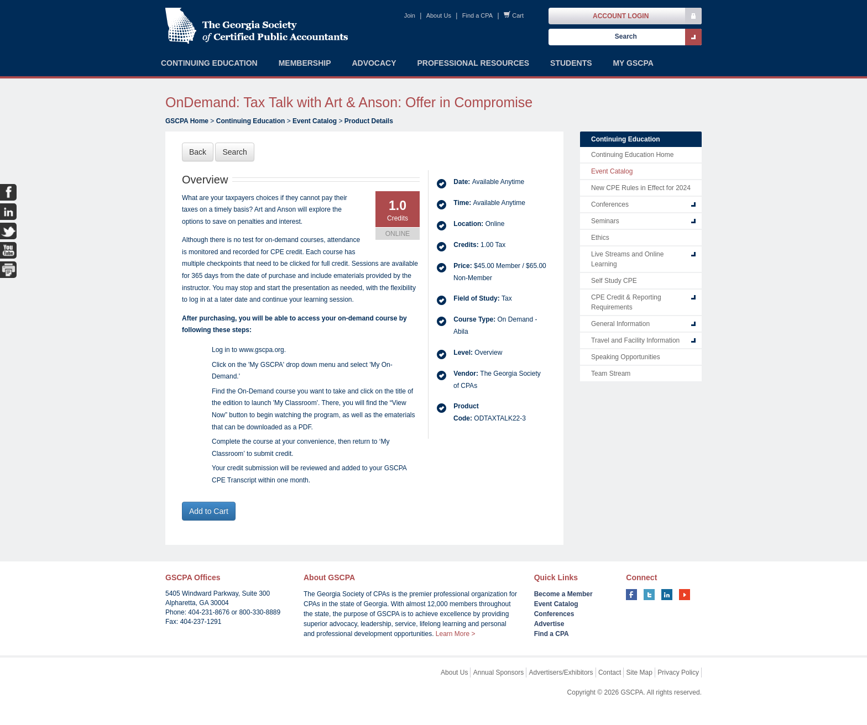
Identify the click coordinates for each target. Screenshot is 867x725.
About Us (438, 15)
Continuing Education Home (632, 155)
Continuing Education (250, 121)
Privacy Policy (678, 672)
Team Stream (610, 373)
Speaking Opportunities (625, 357)
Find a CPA (477, 15)
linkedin (666, 594)
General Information (620, 324)
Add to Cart (208, 511)
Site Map (639, 672)
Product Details (368, 121)
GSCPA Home (186, 121)
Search (234, 152)
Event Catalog (315, 121)
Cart (518, 15)
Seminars (605, 221)
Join (409, 15)
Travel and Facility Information (635, 340)
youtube (684, 594)
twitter (649, 594)
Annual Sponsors (498, 672)
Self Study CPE (614, 281)
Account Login (621, 16)
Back (197, 152)
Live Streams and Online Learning (627, 259)
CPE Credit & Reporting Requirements (626, 302)
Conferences (610, 204)
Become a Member (563, 594)
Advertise (549, 624)
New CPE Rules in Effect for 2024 (641, 188)
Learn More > (456, 634)
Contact (609, 672)
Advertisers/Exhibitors (561, 672)
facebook (631, 594)
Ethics (600, 237)
